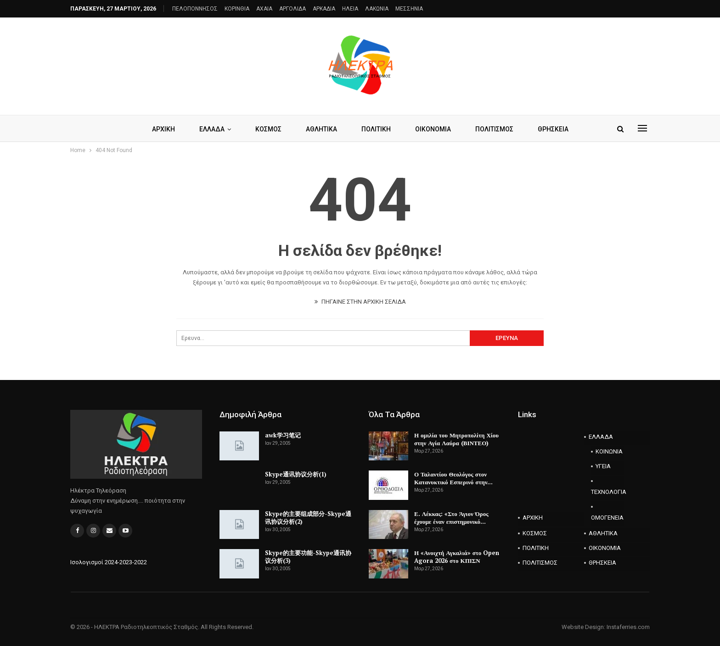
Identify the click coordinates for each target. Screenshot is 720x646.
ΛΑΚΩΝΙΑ (376, 9)
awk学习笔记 (283, 435)
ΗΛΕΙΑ (350, 9)
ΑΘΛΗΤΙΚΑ (321, 129)
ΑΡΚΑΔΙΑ (324, 9)
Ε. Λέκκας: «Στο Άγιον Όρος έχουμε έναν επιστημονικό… (451, 518)
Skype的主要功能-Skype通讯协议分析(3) (308, 557)
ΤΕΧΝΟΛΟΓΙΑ (607, 491)
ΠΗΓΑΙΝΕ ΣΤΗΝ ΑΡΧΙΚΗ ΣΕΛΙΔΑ (360, 301)
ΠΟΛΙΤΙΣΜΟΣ (494, 129)
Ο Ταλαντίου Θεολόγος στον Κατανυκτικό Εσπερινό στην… (453, 478)
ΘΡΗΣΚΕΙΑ (553, 129)
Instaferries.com (628, 626)
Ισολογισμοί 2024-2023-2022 (108, 562)
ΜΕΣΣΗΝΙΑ (409, 9)
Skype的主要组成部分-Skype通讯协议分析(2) (308, 518)
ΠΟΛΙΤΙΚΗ (376, 129)
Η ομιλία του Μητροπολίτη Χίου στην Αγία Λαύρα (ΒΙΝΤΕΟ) (456, 439)
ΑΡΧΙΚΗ (163, 129)
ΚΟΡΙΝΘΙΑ (237, 9)
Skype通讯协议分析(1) (295, 474)
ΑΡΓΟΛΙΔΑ (292, 9)
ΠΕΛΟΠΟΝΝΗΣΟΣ (195, 9)
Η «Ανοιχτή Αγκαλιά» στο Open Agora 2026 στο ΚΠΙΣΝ (456, 557)
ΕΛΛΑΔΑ (212, 129)
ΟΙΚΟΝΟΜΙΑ (433, 129)
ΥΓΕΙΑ (603, 466)
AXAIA (264, 9)
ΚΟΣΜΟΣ (268, 129)
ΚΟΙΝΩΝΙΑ (609, 451)
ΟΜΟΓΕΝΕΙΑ (607, 517)
